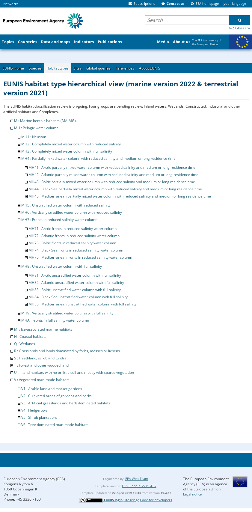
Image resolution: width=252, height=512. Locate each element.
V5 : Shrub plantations (39, 417)
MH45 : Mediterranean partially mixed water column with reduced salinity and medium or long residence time (119, 196)
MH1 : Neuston (33, 136)
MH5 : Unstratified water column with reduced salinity (66, 205)
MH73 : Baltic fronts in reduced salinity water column (72, 243)
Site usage (131, 500)
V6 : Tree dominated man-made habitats (54, 424)
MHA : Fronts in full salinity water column (55, 320)
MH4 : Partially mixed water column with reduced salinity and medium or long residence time (98, 158)
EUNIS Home (13, 68)
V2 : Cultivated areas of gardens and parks (56, 395)
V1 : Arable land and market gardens (51, 388)
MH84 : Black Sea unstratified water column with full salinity (78, 296)
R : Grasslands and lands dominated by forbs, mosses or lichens (67, 350)
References (124, 68)
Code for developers (156, 500)
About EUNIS (149, 68)
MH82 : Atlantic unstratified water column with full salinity (76, 282)
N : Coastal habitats (30, 336)
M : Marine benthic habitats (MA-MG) (45, 120)
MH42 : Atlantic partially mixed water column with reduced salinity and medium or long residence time (113, 174)
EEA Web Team (136, 478)
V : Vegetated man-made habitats (42, 379)
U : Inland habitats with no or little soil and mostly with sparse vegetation (74, 372)
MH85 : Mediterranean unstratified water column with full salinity (82, 304)
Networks (10, 3)
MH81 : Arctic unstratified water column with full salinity (74, 275)
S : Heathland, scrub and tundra (40, 358)
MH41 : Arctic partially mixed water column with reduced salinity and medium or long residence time (111, 167)
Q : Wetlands (24, 343)
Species (35, 68)
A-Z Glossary (239, 28)
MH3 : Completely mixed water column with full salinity (66, 151)
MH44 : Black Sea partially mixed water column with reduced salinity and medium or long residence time (115, 189)
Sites (77, 68)
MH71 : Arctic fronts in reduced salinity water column (72, 228)
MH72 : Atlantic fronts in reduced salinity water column (74, 235)
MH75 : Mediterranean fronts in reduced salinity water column (80, 257)
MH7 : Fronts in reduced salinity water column (59, 219)
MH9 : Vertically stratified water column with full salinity (67, 313)
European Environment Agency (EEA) (34, 478)
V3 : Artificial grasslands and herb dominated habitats (65, 403)
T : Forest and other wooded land (41, 365)
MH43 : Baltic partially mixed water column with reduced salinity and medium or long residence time (111, 181)
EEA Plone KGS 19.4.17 (139, 486)
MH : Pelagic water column (36, 127)
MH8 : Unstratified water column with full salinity (61, 266)
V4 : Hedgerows (34, 410)
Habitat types (57, 68)
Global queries (98, 68)
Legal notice (192, 494)
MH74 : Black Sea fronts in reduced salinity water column (75, 250)
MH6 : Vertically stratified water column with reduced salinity (71, 212)
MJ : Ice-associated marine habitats (43, 329)
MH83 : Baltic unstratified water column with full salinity (74, 289)
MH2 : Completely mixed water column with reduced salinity (71, 144)
